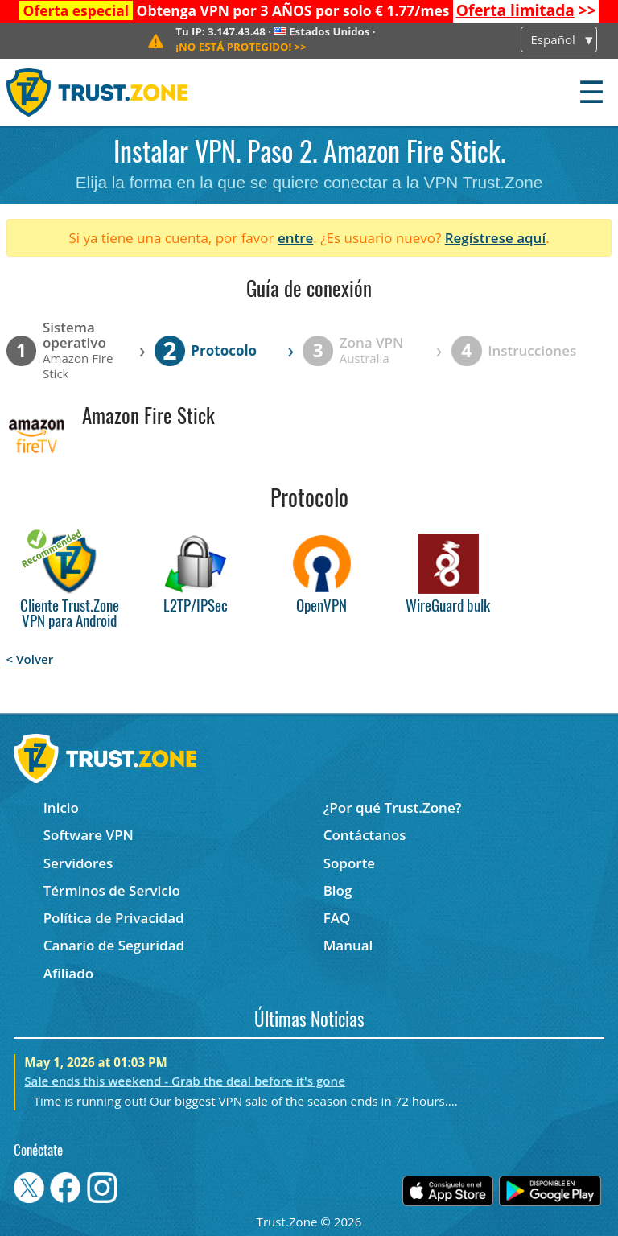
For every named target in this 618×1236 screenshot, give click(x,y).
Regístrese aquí (495, 238)
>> (526, 10)
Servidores (78, 863)
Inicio (61, 807)
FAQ (337, 917)
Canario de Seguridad (113, 945)
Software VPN (88, 835)
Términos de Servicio (111, 890)
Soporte (349, 863)
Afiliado (68, 973)
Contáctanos (364, 835)
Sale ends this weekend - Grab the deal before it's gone (184, 1081)
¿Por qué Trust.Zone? (392, 807)
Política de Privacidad (113, 917)
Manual (348, 945)
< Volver (30, 659)
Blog (337, 890)
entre (295, 238)
